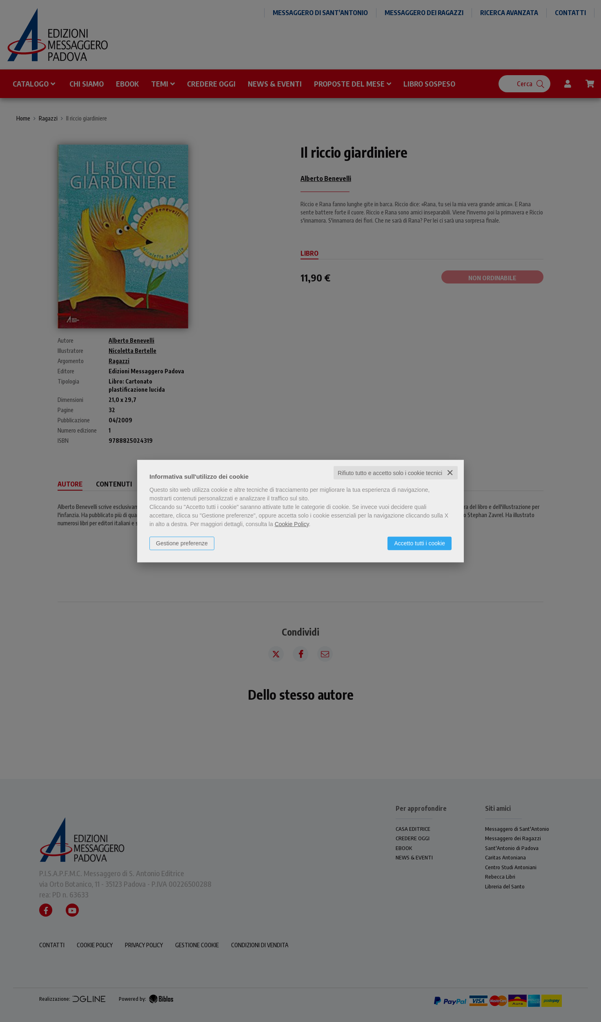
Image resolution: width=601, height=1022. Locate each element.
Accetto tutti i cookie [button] (419, 543)
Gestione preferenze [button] (182, 543)
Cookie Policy (292, 523)
